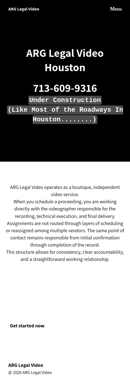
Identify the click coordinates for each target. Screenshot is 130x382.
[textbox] (65, 107)
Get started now (27, 325)
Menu (116, 9)
